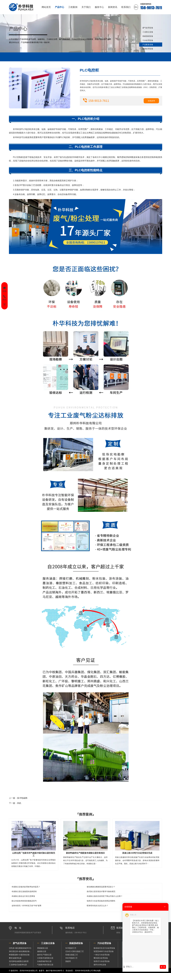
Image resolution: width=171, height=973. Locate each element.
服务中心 (99, 7)
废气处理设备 (147, 28)
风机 (19, 803)
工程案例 (72, 7)
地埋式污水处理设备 (102, 961)
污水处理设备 (147, 40)
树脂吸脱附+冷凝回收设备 (19, 955)
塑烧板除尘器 (42, 948)
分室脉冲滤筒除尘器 (45, 958)
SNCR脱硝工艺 (71, 958)
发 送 (163, 967)
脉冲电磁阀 (22, 798)
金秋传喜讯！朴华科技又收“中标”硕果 (26, 906)
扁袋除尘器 (41, 951)
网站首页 (46, 7)
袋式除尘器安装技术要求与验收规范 (101, 891)
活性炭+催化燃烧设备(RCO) (20, 948)
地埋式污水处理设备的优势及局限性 (101, 901)
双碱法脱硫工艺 (71, 955)
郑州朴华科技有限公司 (84, 971)
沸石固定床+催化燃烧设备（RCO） (21, 951)
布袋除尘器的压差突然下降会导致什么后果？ (104, 896)
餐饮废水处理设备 (101, 958)
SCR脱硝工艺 (70, 948)
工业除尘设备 (147, 32)
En (136, 7)
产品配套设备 (147, 45)
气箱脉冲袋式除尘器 (45, 965)
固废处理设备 (147, 49)
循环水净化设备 (100, 965)
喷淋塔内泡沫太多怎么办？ (97, 906)
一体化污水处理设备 (102, 955)
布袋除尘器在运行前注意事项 (23, 896)
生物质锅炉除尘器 (44, 961)
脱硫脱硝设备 (147, 36)
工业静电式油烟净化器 (18, 965)
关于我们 (86, 7)
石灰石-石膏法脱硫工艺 (74, 951)
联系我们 (126, 7)
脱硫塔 (68, 961)
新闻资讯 (112, 7)
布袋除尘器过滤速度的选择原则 (24, 891)
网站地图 (97, 971)
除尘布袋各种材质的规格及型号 (24, 901)
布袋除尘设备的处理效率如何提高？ (26, 887)
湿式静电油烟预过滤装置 (19, 961)
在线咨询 (151, 101)
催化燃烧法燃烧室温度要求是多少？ (101, 887)
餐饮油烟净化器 (15, 958)
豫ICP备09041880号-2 (55, 971)
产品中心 (59, 7)
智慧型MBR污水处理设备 (104, 951)
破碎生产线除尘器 (44, 955)
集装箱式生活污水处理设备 (104, 948)
